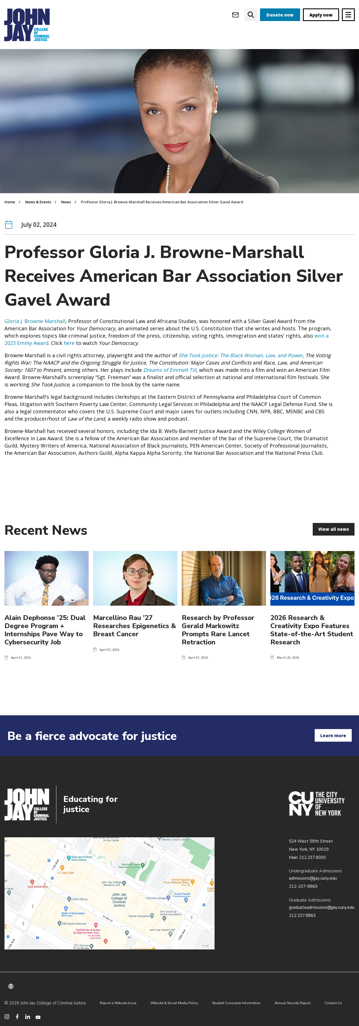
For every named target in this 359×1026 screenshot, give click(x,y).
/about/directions (109, 893)
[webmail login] (235, 14)
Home (9, 213)
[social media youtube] (38, 1016)
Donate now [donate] (280, 15)
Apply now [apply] (321, 15)
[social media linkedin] (27, 1016)
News (66, 213)
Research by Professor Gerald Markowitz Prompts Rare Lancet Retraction (218, 641)
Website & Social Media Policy (174, 1003)
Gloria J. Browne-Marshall (34, 332)
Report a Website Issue (118, 1003)
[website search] (251, 14)
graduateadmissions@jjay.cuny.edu (322, 907)
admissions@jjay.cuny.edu (313, 878)
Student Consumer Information (236, 1003)
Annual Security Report (292, 1003)
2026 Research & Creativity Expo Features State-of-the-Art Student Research (311, 641)
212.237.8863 (302, 915)
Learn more (333, 735)
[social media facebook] (17, 1016)
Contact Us (333, 1003)
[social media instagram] (6, 1016)
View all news (333, 540)
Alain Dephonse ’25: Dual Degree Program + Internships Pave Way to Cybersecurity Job (45, 641)
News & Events (38, 213)
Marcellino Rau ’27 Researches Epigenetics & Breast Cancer (134, 637)
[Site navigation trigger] (348, 14)
